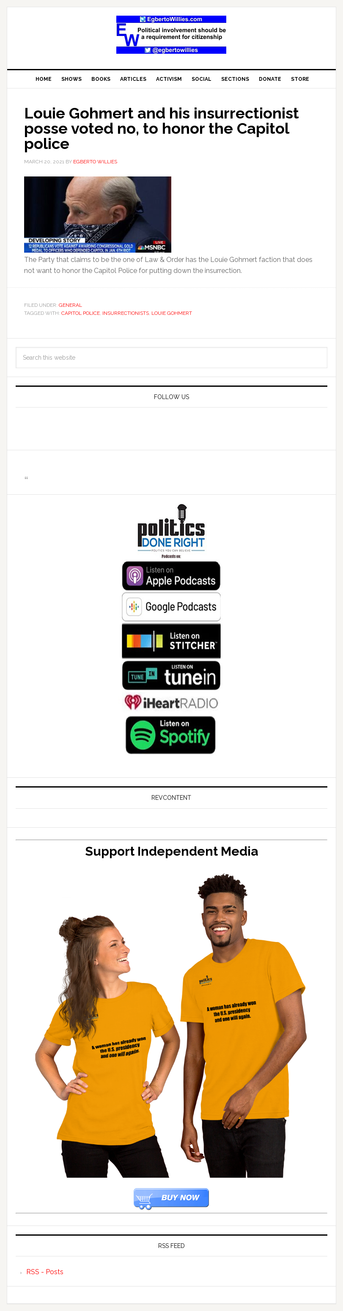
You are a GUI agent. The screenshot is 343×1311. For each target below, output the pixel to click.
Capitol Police (80, 313)
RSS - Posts (44, 1272)
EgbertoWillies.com (171, 35)
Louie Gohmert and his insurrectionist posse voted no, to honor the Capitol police (161, 128)
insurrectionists (125, 313)
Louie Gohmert (171, 313)
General (70, 305)
